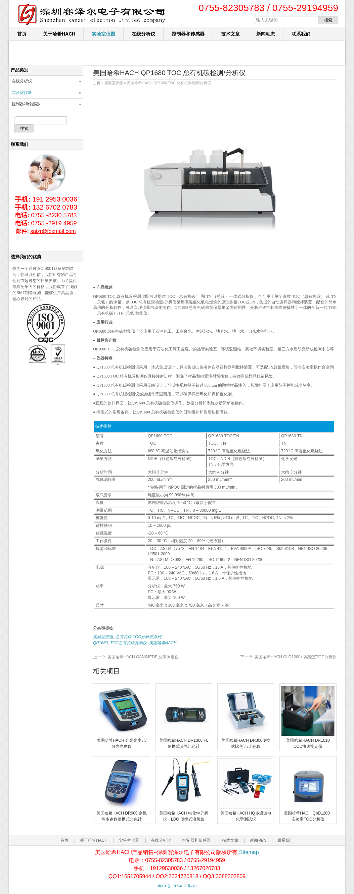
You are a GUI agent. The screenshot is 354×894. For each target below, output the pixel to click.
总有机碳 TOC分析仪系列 (138, 636)
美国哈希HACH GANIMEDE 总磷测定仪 (136, 657)
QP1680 (100, 642)
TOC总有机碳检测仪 (128, 642)
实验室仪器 (103, 34)
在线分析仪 (143, 34)
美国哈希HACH (163, 642)
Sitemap (249, 852)
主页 (96, 83)
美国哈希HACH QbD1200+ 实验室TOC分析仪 (288, 657)
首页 (22, 34)
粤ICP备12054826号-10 (177, 886)
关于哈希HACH (59, 34)
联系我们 (301, 34)
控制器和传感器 (188, 34)
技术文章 (230, 34)
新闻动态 (265, 34)
